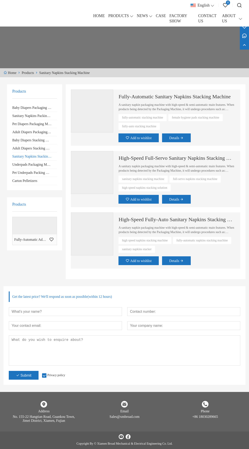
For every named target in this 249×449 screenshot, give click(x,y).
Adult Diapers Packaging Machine (34, 132)
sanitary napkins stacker (137, 249)
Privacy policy (56, 375)
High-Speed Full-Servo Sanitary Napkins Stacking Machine (176, 158)
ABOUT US (229, 18)
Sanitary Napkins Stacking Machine (34, 156)
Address (43, 411)
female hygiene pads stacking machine (195, 117)
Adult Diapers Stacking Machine (34, 148)
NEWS (142, 16)
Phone (205, 411)
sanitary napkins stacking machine (143, 179)
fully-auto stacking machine (139, 126)
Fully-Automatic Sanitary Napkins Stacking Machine (174, 96)
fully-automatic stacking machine (142, 117)
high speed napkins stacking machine (145, 240)
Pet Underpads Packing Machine (34, 172)
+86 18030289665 (205, 416)
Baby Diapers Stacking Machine (34, 140)
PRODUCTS (118, 16)
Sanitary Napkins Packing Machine (34, 116)
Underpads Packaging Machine (34, 164)
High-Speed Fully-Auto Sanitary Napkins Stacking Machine (176, 219)
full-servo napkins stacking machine (195, 179)
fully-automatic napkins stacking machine (202, 240)
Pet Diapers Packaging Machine (34, 124)
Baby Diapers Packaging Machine (34, 108)
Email (124, 411)
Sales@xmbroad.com (124, 416)
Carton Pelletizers (24, 181)
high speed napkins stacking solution (144, 187)
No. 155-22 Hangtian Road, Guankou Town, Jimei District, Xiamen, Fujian (44, 418)
